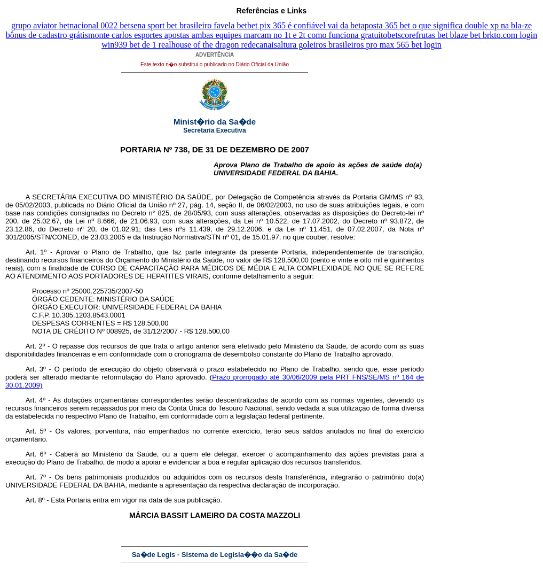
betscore (401, 35)
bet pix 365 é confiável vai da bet (304, 25)
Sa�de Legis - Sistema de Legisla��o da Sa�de (215, 555)
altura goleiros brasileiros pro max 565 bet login (359, 44)
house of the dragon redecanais (224, 44)
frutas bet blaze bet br (453, 35)
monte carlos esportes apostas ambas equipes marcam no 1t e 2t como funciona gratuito (237, 35)
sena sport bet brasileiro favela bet (188, 25)
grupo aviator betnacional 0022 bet (70, 25)
